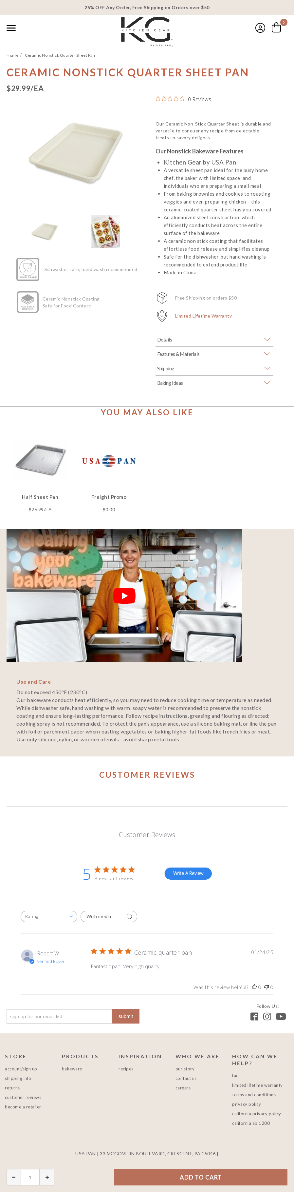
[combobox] (26, 28)
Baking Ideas (170, 383)
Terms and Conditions (254, 1094)
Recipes (126, 1068)
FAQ (235, 1075)
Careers (183, 1087)
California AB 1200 (251, 1123)
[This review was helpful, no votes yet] (254, 987)
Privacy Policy (246, 1104)
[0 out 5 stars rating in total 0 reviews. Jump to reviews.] (183, 99)
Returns (12, 1087)
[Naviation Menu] (11, 28)
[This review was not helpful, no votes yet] (266, 987)
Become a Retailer (23, 1106)
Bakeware (72, 1068)
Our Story (185, 1068)
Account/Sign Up (21, 1068)
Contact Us (186, 1078)
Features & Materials (178, 354)
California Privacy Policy (256, 1113)
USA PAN (147, 31)
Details (164, 339)
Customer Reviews (23, 1097)
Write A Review (188, 873)
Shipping (166, 368)
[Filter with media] (109, 916)
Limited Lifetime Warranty (203, 316)
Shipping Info (18, 1078)
